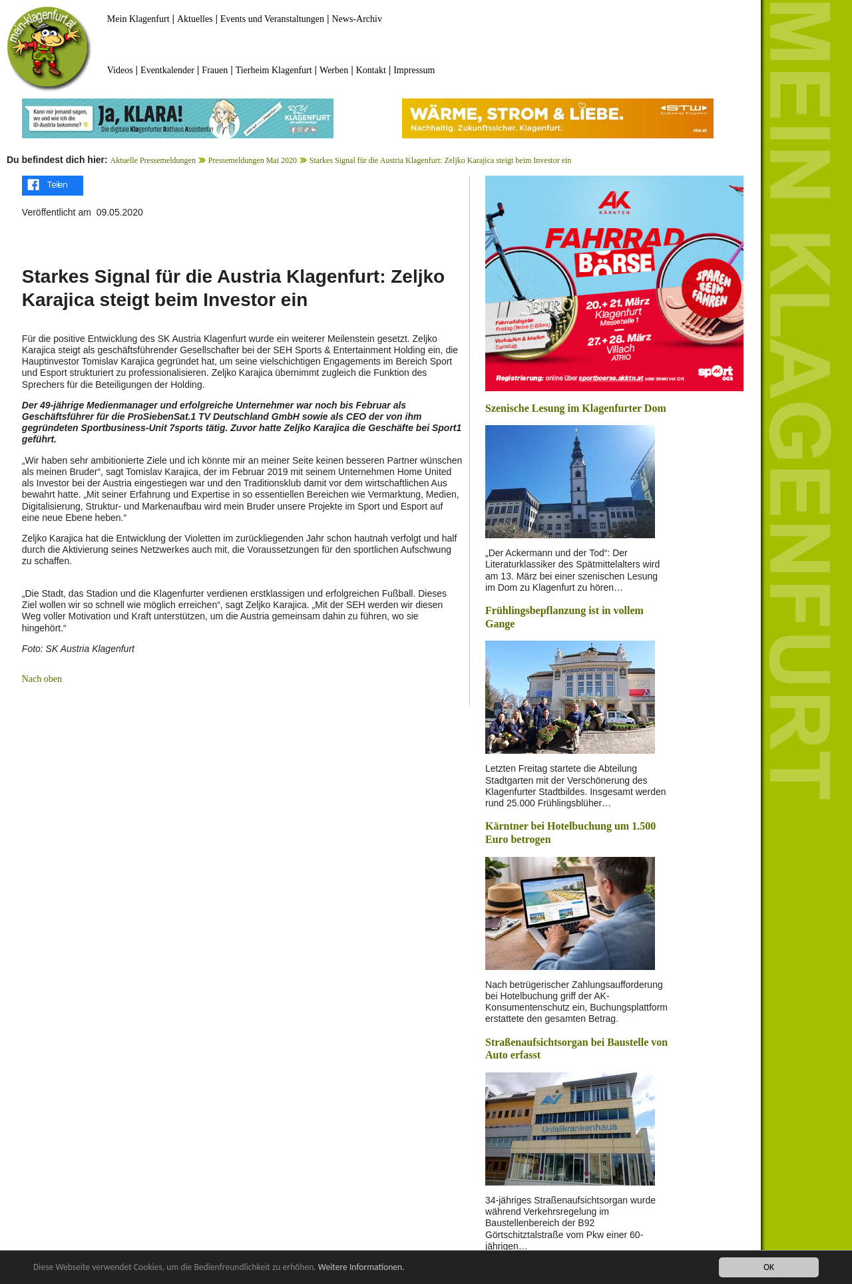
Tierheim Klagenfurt (274, 70)
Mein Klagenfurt (138, 19)
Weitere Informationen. (361, 1267)
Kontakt (371, 70)
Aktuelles (195, 19)
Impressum (414, 70)
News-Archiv (357, 19)
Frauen (215, 70)
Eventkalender (167, 70)
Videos (120, 70)
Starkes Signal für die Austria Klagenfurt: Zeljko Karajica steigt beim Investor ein (441, 160)
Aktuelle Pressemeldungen (153, 160)
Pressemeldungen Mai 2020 (252, 160)
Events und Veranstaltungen (272, 19)
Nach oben (42, 679)
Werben (334, 70)
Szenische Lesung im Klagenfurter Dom (575, 408)
